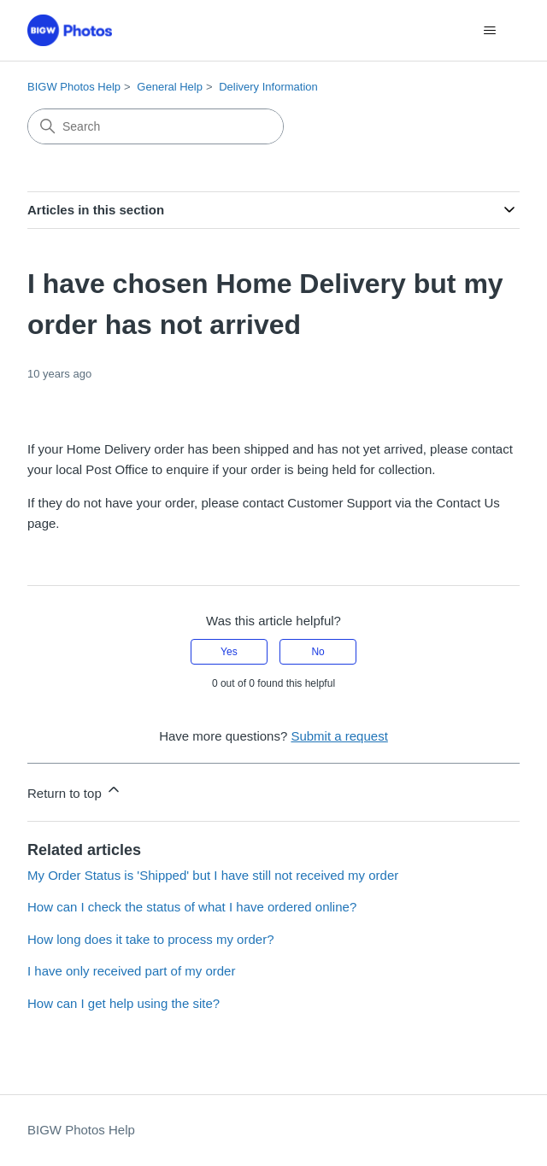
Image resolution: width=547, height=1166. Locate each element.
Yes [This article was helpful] (229, 652)
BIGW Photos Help (74, 86)
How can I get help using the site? (123, 1003)
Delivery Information (268, 86)
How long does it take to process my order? (150, 939)
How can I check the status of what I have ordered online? (191, 906)
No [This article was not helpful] (317, 652)
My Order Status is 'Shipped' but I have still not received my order (212, 875)
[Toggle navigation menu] (489, 30)
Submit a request (339, 736)
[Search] (155, 126)
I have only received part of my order (131, 971)
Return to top (74, 790)
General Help (170, 86)
